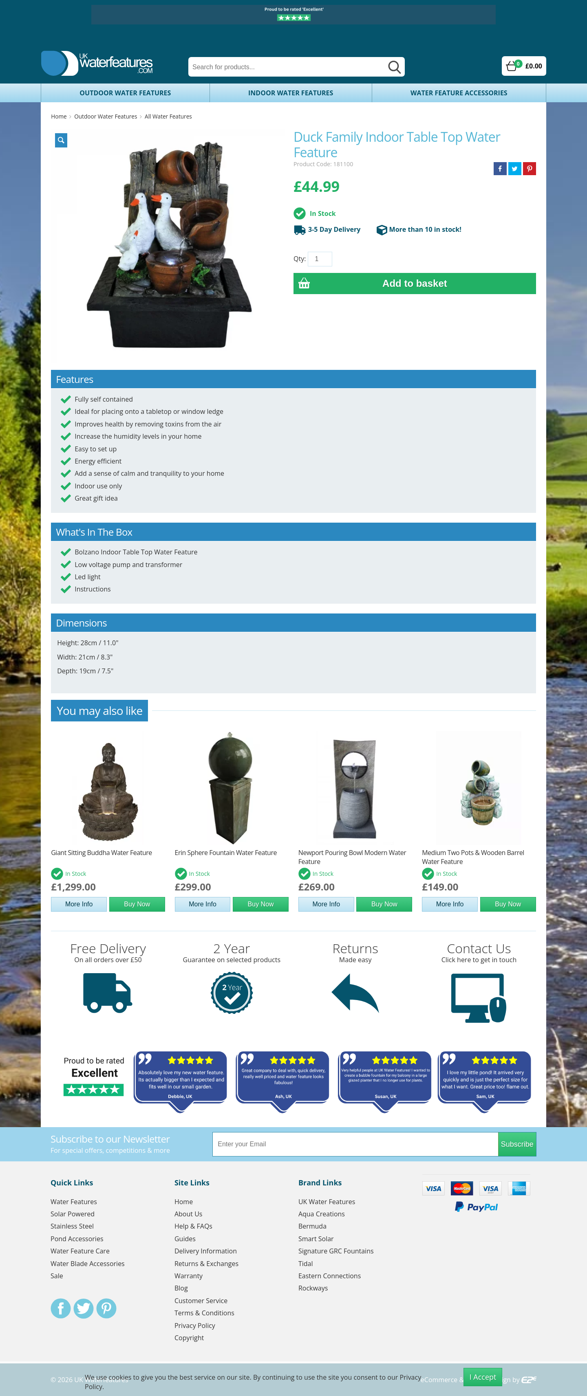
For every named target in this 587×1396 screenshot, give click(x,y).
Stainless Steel (72, 1226)
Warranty (188, 1275)
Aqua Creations (321, 1213)
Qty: (300, 258)
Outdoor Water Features (125, 92)
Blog (181, 1288)
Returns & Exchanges (206, 1263)
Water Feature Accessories (459, 92)
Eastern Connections (329, 1275)
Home (58, 116)
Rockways (313, 1288)
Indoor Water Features (290, 92)
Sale (57, 1275)
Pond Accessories (77, 1238)
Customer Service (200, 1300)
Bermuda (312, 1226)
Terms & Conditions (204, 1312)
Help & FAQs (193, 1226)
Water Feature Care (80, 1251)
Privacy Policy (194, 1325)
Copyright (189, 1337)
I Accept (483, 1377)
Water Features (74, 1201)
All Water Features (168, 116)
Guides (185, 1238)
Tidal (305, 1263)
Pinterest (106, 1308)
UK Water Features (326, 1201)
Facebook (61, 1308)
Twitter (83, 1308)
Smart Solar (316, 1238)
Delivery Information (205, 1251)
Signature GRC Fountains (336, 1251)
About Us (188, 1213)
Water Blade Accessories (88, 1263)
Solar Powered (73, 1213)
